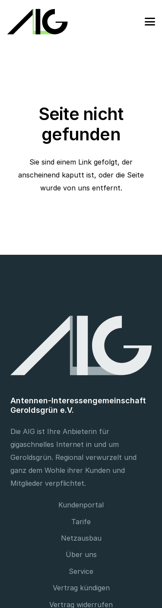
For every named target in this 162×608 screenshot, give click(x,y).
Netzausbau (81, 538)
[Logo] (37, 22)
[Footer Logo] (81, 345)
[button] (150, 21)
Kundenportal (81, 504)
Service (81, 571)
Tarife (81, 521)
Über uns (81, 554)
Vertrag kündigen (81, 587)
